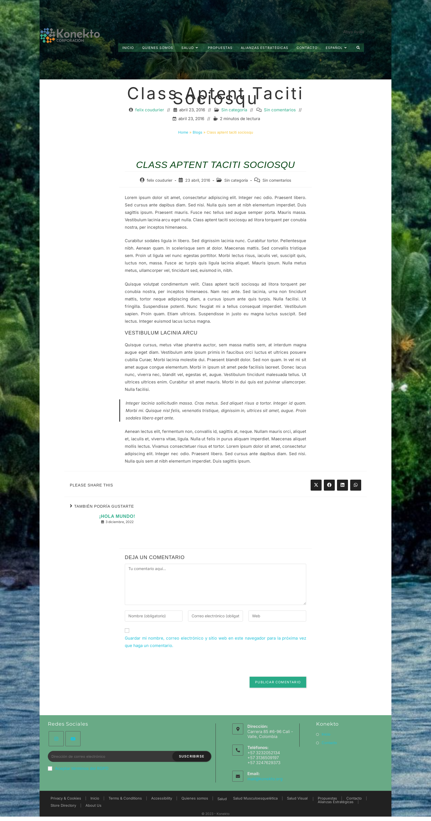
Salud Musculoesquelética (255, 798)
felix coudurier (149, 117)
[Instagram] (56, 738)
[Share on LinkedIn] (342, 492)
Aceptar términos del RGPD (78, 768)
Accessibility (161, 798)
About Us (93, 805)
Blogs (197, 139)
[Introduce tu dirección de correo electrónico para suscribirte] (129, 756)
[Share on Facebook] (329, 492)
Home (183, 139)
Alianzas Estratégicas (335, 802)
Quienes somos (194, 798)
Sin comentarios (280, 117)
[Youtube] (73, 738)
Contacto (329, 742)
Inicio (326, 734)
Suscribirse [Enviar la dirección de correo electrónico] (191, 756)
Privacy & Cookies (66, 798)
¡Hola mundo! (117, 524)
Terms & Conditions (125, 798)
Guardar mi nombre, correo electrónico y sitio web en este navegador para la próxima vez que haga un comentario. (215, 649)
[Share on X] (316, 492)
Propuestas (327, 798)
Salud (222, 799)
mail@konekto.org (265, 778)
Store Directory (63, 805)
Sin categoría (234, 117)
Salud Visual (297, 798)
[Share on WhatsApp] (355, 492)
